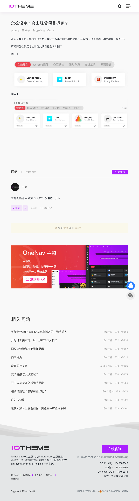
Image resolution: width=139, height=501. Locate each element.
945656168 (122, 467)
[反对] (25, 208)
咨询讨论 (40, 30)
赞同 (16, 208)
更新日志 (15, 479)
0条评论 (46, 208)
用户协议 (38, 475)
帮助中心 (50, 475)
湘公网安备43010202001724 (113, 491)
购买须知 (27, 475)
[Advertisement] (69, 152)
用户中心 (15, 475)
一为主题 (31, 491)
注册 (71, 228)
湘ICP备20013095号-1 (87, 491)
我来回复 (119, 172)
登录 (60, 228)
